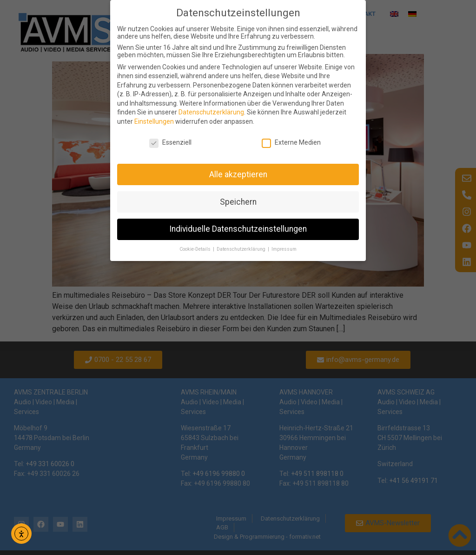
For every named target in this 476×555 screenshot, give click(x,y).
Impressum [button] (284, 249)
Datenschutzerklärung (211, 112)
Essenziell (170, 142)
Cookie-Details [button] (195, 249)
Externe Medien (291, 142)
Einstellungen (154, 121)
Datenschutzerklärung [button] (242, 249)
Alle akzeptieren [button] (238, 174)
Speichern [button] (238, 202)
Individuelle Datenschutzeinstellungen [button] (238, 229)
